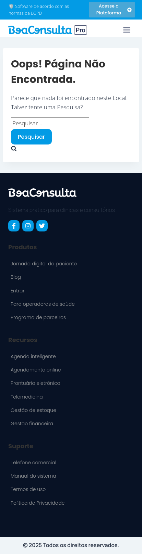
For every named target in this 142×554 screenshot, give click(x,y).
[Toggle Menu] (127, 30)
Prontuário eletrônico (35, 383)
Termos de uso (28, 489)
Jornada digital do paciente (44, 263)
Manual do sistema (33, 476)
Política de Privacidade (37, 503)
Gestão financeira (32, 423)
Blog (16, 277)
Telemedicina (27, 396)
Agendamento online (36, 369)
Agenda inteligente (33, 356)
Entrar (17, 290)
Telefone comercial (33, 462)
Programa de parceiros (38, 317)
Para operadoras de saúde (43, 304)
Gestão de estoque (33, 410)
